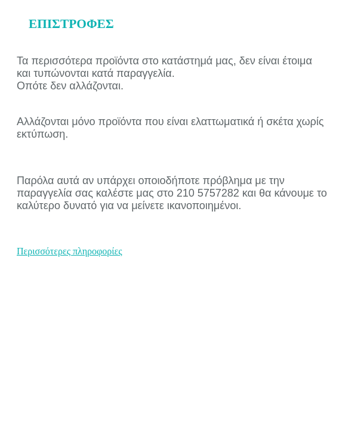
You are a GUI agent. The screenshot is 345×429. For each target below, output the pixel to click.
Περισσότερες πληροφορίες (69, 251)
